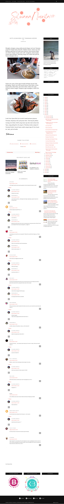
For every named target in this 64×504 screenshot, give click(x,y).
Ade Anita (12, 278)
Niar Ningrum (13, 302)
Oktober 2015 (48, 153)
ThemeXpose (14, 502)
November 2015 (48, 117)
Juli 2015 (47, 158)
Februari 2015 (48, 166)
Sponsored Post (51, 72)
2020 (46, 106)
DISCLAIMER (14, 1)
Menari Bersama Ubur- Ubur (50, 146)
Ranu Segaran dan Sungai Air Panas (51, 138)
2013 (46, 170)
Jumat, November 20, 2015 (13, 360)
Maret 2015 (48, 164)
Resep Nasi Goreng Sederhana (10, 173)
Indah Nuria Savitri (14, 410)
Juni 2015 (47, 159)
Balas (40, 211)
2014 (46, 169)
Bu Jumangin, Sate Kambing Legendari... (35, 168)
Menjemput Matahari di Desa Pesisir (52, 142)
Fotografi (45, 72)
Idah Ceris (12, 376)
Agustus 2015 (48, 156)
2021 (46, 105)
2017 (46, 111)
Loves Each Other (49, 125)
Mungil (11, 206)
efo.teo (11, 340)
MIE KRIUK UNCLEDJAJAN (30, 1)
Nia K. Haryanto (13, 358)
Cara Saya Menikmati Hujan (50, 140)
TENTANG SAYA (8, 1)
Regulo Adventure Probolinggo (51, 152)
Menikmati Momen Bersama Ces (51, 134)
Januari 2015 (48, 167)
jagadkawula (15, 195)
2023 (46, 102)
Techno (45, 77)
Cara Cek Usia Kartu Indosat (52, 219)
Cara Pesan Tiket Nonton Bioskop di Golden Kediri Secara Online (52, 192)
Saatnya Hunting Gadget (50, 144)
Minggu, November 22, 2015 (14, 429)
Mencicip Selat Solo (49, 127)
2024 (46, 100)
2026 (46, 97)
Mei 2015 (47, 161)
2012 (46, 172)
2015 (46, 114)
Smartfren (50, 74)
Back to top (55, 502)
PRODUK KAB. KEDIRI (21, 1)
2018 (46, 109)
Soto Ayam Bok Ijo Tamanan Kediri (51, 129)
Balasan (10, 187)
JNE (54, 74)
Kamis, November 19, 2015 (13, 183)
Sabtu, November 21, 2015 (15, 332)
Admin (11, 230)
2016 (46, 112)
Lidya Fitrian (13, 428)
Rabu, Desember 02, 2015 (13, 439)
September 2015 (48, 155)
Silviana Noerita (15, 189)
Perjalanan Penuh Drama (50, 136)
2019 (46, 108)
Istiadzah (12, 437)
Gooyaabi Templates (24, 502)
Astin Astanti (13, 255)
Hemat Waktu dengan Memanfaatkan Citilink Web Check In (52, 180)
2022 (46, 103)
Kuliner (24, 146)
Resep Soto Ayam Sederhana (22, 172)
